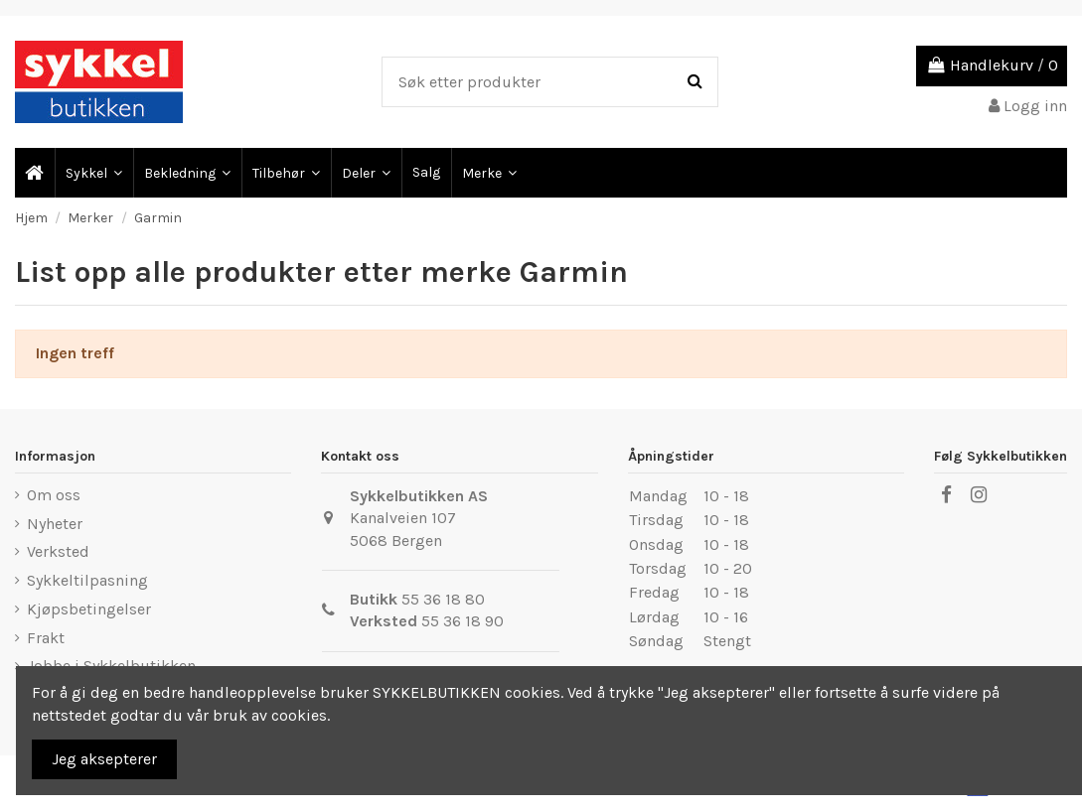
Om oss (53, 494)
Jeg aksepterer (104, 758)
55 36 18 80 (443, 599)
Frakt (46, 637)
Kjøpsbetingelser (89, 609)
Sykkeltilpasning (87, 580)
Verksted (58, 551)
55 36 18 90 (462, 620)
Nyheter (54, 523)
